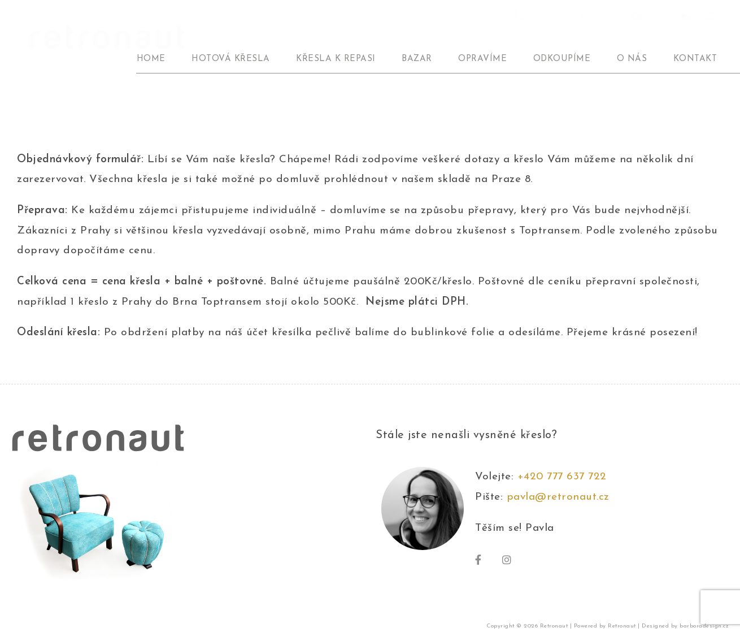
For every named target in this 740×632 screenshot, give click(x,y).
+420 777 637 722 (565, 476)
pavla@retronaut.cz (558, 497)
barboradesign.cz (704, 626)
